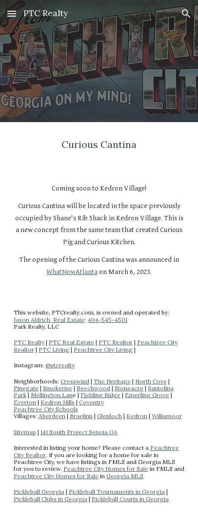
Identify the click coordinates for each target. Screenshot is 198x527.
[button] (11, 13)
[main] (99, 144)
